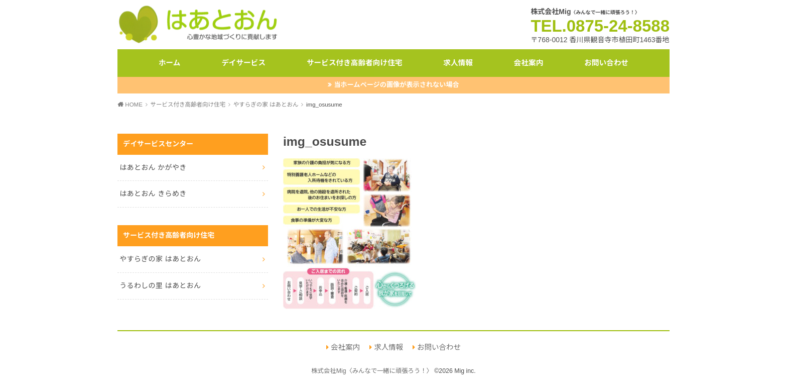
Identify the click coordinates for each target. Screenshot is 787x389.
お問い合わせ (606, 63)
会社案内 (529, 63)
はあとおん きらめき (152, 193)
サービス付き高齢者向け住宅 (355, 63)
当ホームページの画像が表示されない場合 (396, 84)
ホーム (170, 63)
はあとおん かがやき (152, 167)
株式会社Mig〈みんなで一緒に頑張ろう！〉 (371, 370)
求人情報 (458, 63)
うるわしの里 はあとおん (160, 285)
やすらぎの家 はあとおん (160, 259)
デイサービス (243, 63)
